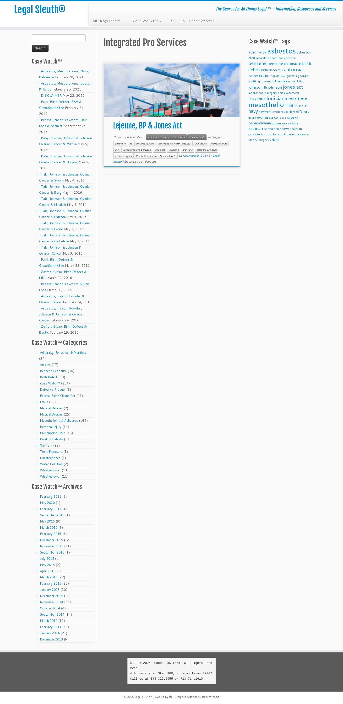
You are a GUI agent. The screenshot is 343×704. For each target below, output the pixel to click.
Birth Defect (48, 377)
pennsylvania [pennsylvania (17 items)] (259, 123)
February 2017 (50, 509)
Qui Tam (46, 445)
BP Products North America (174, 143)
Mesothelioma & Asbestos (59, 420)
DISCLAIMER (51, 95)
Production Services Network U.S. (156, 156)
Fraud (44, 402)
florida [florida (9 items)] (274, 76)
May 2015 (47, 565)
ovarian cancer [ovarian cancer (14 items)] (268, 117)
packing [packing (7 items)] (285, 117)
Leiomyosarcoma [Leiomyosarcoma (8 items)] (288, 93)
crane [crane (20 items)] (264, 75)
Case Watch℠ (50, 383)
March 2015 (48, 577)
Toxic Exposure (51, 451)
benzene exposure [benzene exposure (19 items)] (284, 63)
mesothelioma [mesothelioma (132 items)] (271, 104)
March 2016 (48, 527)
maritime (187, 149)
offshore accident (206, 149)
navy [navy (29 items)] (253, 111)
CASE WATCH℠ (147, 20)
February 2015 (50, 583)
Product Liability (51, 439)
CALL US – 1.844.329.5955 (192, 20)
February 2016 (50, 534)
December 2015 (51, 540)
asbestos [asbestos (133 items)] (281, 51)
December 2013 (51, 639)
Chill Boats (200, 143)
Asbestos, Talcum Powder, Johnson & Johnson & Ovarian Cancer (61, 314)
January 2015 (50, 589)
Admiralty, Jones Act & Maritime (63, 352)
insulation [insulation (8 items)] (298, 81)
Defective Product (52, 389)
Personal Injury (50, 427)
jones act (159, 149)
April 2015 (47, 571)
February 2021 (50, 496)
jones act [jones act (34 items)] (293, 86)
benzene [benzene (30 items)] (257, 63)
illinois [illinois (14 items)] (286, 81)
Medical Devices (51, 408)
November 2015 (51, 546)
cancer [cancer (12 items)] (253, 75)
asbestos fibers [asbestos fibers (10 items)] (267, 58)
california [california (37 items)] (292, 69)
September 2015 (52, 552)
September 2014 (52, 614)
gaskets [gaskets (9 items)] (292, 76)
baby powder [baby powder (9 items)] (287, 58)
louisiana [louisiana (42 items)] (277, 98)
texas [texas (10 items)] (265, 134)
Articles (45, 365)
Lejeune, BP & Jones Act (147, 125)
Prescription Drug (52, 433)
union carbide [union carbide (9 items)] (279, 134)
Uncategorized (50, 458)
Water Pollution (51, 464)
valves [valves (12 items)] (274, 139)
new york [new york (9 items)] (265, 112)
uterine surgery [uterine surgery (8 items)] (258, 140)
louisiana (174, 149)
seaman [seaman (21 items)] (255, 128)
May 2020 (47, 503)
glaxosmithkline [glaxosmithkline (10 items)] (269, 81)
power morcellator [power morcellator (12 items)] (285, 123)
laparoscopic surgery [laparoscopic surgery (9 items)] (262, 93)
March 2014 (48, 621)
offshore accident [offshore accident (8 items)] (283, 112)
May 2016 (47, 521)
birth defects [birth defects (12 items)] (271, 70)
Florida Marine (218, 143)
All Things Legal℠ (108, 20)
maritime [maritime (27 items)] (297, 98)
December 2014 (51, 596)
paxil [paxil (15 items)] (294, 117)
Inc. (117, 149)
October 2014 (50, 608)
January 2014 (50, 633)
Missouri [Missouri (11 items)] (301, 105)
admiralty (120, 143)
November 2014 (51, 602)
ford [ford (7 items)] (283, 76)
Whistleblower (50, 470)
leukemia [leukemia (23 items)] (257, 99)
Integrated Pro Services (137, 149)
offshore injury (123, 156)
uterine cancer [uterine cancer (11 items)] (299, 134)
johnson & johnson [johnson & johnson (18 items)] (265, 87)
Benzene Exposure (53, 371)
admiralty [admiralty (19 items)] (257, 52)
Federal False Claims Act (57, 396)
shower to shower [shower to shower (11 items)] (277, 128)
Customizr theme (208, 697)
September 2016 (52, 515)
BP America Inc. (145, 143)
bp (130, 143)
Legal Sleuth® (39, 9)
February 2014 (50, 627)
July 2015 (47, 558)
